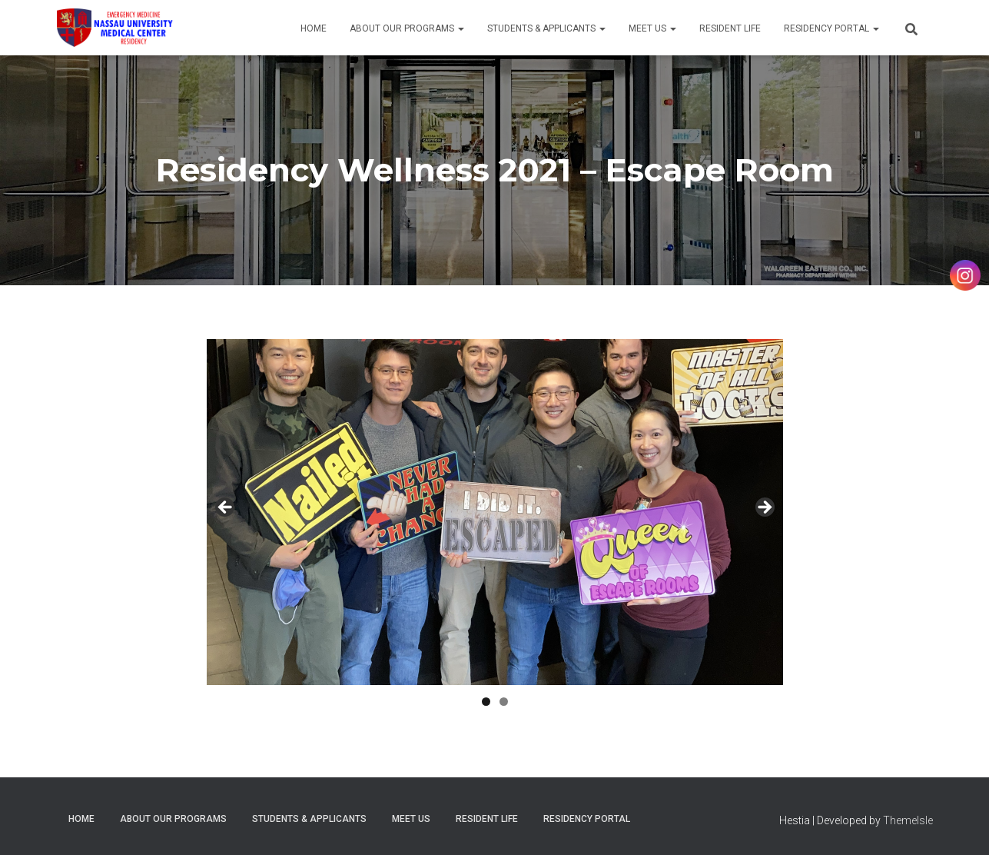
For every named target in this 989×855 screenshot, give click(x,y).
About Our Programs (407, 28)
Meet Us (652, 28)
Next (763, 508)
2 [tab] (503, 701)
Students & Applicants (546, 28)
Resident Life (730, 28)
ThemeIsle (908, 820)
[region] (495, 512)
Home (313, 28)
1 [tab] (486, 701)
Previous (225, 508)
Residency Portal (831, 28)
